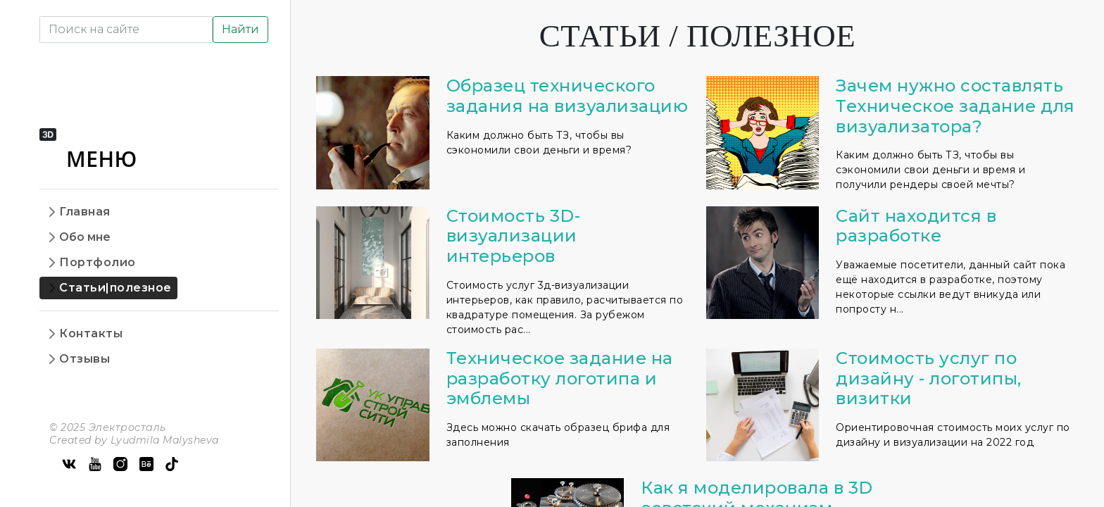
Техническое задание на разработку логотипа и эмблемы (559, 378)
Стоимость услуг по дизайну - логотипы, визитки (929, 378)
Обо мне (85, 237)
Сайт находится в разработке (916, 226)
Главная (85, 211)
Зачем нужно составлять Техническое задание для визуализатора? (955, 106)
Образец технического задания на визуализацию (567, 95)
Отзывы (84, 358)
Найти (240, 29)
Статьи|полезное (115, 287)
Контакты (91, 333)
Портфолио (97, 262)
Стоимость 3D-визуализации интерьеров (513, 236)
